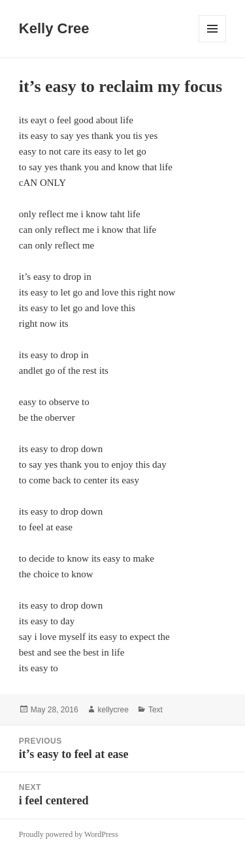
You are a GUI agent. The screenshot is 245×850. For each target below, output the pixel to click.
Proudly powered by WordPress (68, 834)
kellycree (113, 709)
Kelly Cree (54, 28)
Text (155, 709)
